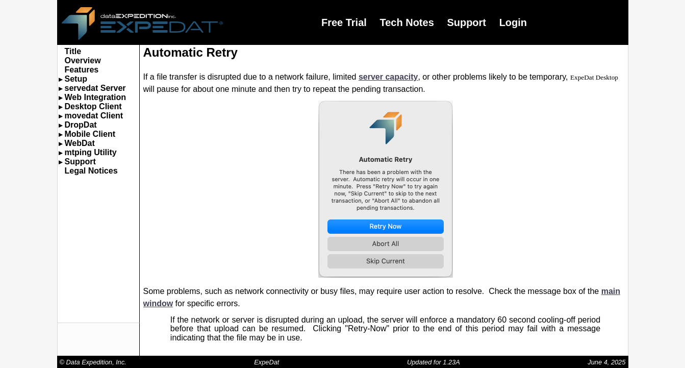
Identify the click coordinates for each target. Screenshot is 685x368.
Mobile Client (90, 134)
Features (82, 69)
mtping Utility (91, 152)
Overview (83, 60)
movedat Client (94, 115)
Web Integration (95, 97)
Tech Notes (406, 22)
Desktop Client (93, 106)
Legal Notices (91, 170)
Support (466, 22)
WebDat (80, 143)
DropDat (81, 124)
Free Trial (344, 22)
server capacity (388, 76)
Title (73, 51)
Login (513, 22)
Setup (76, 79)
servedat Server (95, 88)
